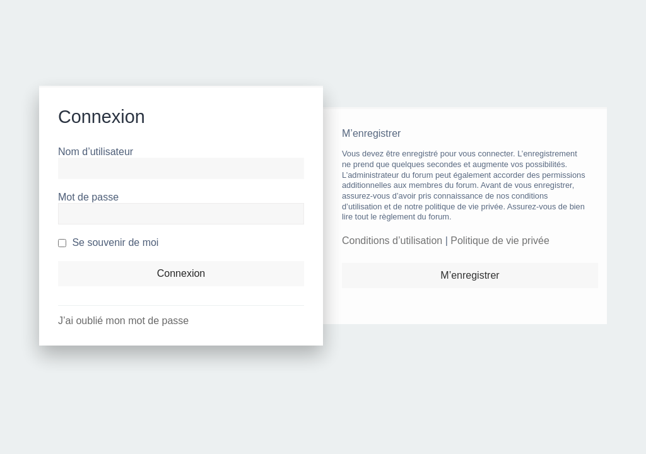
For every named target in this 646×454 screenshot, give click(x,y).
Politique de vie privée (499, 240)
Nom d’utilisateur (95, 151)
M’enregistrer (469, 275)
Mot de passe (88, 197)
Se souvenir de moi (108, 242)
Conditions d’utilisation (392, 240)
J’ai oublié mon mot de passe (123, 320)
